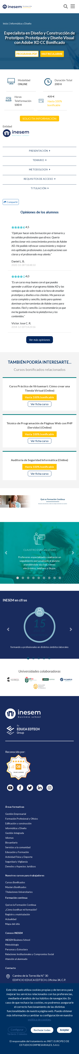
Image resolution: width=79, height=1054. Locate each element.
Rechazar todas (42, 1030)
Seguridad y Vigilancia (16, 861)
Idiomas (9, 837)
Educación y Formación (17, 852)
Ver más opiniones (39, 339)
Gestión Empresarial (15, 813)
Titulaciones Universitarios (19, 892)
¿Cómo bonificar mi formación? (21, 909)
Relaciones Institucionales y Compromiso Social (29, 954)
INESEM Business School (17, 939)
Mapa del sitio (12, 924)
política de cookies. (39, 1019)
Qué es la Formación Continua (20, 904)
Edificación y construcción (18, 823)
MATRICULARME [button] (52, 53)
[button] (39, 150)
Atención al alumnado (16, 959)
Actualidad (10, 919)
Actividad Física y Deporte (18, 856)
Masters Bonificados (15, 887)
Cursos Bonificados (15, 882)
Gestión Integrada (14, 833)
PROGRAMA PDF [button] (26, 53)
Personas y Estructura (16, 949)
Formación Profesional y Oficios (21, 818)
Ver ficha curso (40, 404)
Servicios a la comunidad (17, 847)
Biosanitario (11, 842)
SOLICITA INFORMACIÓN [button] (39, 118)
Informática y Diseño (20, 23)
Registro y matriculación (17, 914)
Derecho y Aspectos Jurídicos (20, 866)
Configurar (17, 1029)
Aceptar (64, 1030)
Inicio (5, 23)
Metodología (12, 944)
